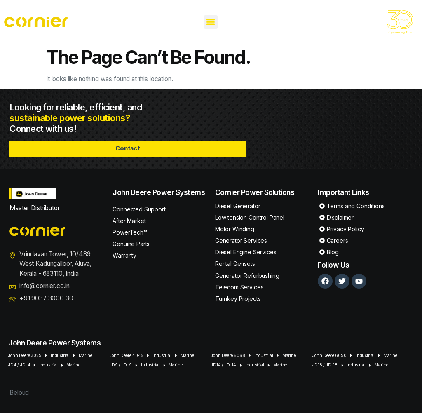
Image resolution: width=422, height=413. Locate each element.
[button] (211, 22)
